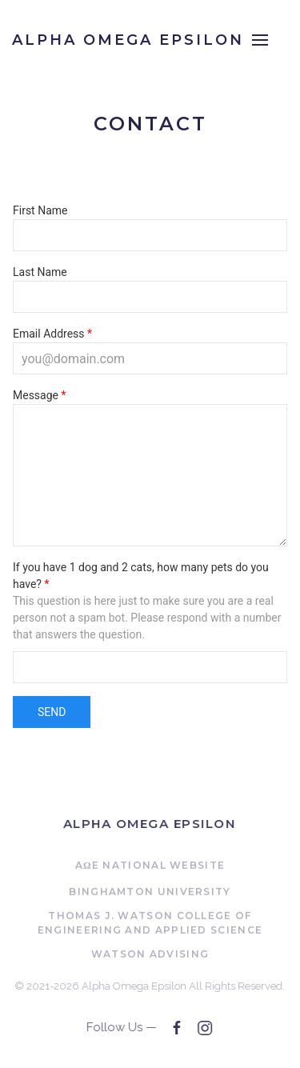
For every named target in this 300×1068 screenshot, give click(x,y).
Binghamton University (149, 892)
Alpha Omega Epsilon (148, 823)
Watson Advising (150, 955)
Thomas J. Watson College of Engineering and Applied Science (150, 923)
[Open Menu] (260, 40)
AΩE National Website (150, 866)
